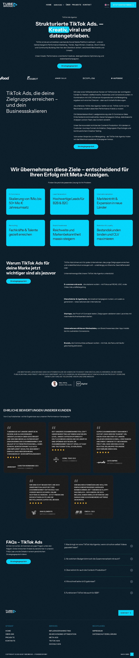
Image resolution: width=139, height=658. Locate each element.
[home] (10, 5)
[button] (59, 5)
